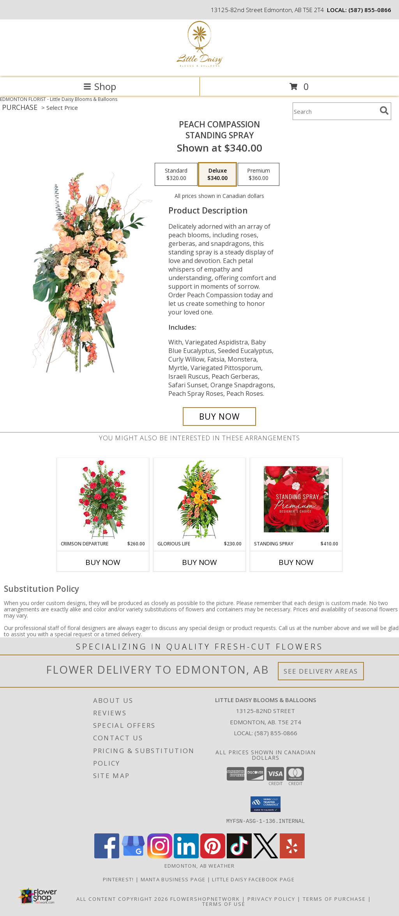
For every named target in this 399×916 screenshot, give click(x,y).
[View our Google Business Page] (133, 856)
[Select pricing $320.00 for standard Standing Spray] (176, 174)
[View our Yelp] (292, 856)
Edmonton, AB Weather (199, 865)
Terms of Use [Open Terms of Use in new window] (223, 903)
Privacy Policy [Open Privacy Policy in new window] (271, 898)
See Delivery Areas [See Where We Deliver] (321, 671)
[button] (266, 804)
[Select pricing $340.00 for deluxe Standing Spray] (217, 174)
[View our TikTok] (239, 856)
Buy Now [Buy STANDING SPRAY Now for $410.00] (296, 562)
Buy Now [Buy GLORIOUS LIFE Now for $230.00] (199, 562)
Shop (99, 86)
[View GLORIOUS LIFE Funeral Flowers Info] (199, 499)
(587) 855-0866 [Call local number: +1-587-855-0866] (369, 10)
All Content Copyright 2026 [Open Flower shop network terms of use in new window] (122, 898)
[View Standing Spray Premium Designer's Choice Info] (296, 499)
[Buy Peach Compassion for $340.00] (219, 416)
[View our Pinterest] (212, 856)
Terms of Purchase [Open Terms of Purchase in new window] (334, 898)
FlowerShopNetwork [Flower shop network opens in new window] (205, 898)
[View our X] (265, 856)
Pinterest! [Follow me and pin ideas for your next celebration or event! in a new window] (119, 879)
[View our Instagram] (159, 856)
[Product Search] (334, 111)
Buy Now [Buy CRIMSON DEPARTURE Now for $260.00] (102, 562)
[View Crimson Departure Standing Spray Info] (103, 499)
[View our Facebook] (106, 856)
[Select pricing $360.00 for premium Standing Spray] (258, 174)
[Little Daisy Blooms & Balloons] (199, 66)
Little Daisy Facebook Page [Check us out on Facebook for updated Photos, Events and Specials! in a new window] (254, 879)
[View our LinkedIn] (186, 856)
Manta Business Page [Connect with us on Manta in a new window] (174, 879)
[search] (384, 110)
